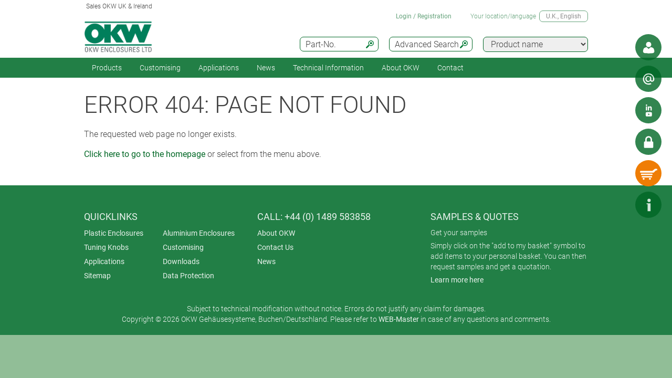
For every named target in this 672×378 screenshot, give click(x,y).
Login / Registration (424, 16)
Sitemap (97, 275)
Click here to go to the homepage (144, 154)
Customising (160, 68)
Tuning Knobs (106, 247)
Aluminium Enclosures (199, 233)
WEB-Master (399, 319)
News (266, 68)
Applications (218, 68)
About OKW (276, 233)
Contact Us (275, 247)
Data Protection (188, 275)
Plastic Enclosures (113, 233)
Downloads (181, 261)
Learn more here (457, 280)
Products (107, 68)
